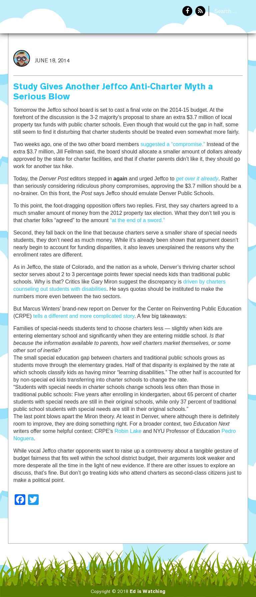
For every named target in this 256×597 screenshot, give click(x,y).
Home (190, 55)
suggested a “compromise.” (173, 144)
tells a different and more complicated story (84, 316)
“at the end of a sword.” (137, 220)
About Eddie (226, 55)
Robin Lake (128, 431)
